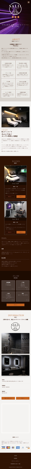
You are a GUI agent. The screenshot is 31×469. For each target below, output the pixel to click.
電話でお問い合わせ (8, 398)
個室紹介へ (10, 196)
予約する (21, 196)
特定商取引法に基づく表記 (15, 463)
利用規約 (15, 458)
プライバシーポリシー (15, 461)
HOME (15, 455)
